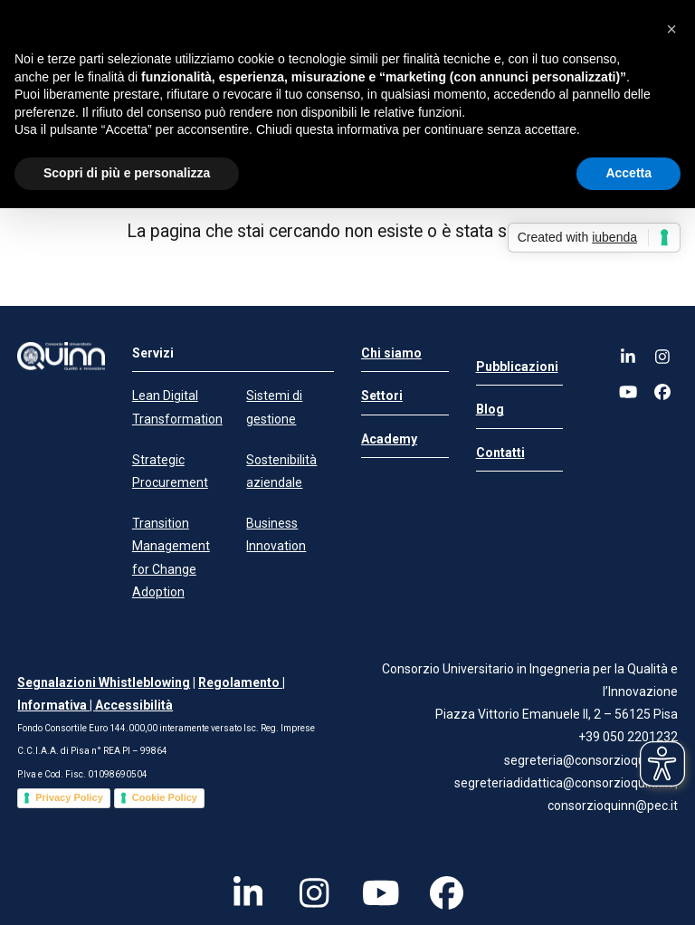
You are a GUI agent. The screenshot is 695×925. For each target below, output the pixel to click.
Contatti (500, 452)
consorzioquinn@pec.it (612, 805)
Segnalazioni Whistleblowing (103, 682)
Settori (382, 395)
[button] (671, 28)
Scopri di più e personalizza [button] (126, 173)
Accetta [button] (628, 173)
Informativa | (56, 705)
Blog (490, 409)
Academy (389, 439)
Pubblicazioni (517, 366)
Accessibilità (134, 705)
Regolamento (240, 682)
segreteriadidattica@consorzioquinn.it (564, 783)
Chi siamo (391, 353)
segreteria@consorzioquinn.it (588, 760)
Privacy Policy (69, 797)
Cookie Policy (164, 797)
